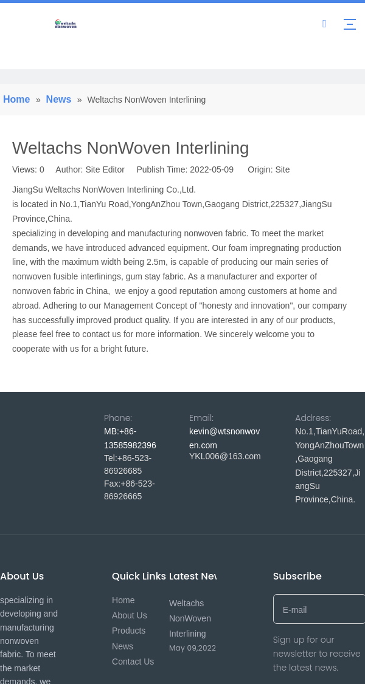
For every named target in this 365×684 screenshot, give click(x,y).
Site (282, 169)
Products (128, 630)
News (122, 646)
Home (123, 600)
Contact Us (133, 661)
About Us (129, 615)
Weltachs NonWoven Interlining (190, 618)
